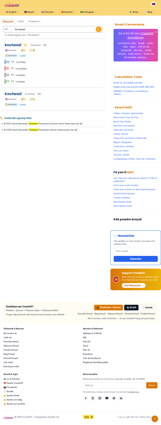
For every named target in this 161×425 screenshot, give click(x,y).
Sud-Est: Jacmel (121, 154)
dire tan (138, 50)
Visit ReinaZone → (133, 285)
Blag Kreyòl (100, 313)
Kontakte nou (133, 392)
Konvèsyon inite (11, 366)
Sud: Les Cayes (121, 150)
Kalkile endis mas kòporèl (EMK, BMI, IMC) (134, 87)
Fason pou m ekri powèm (126, 185)
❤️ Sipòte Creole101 (13, 383)
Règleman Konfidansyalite (95, 362)
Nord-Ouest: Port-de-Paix (126, 117)
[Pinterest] (114, 398)
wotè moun (134, 53)
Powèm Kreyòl (148, 313)
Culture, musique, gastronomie (128, 113)
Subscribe (135, 258)
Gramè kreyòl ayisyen (124, 193)
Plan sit (86, 350)
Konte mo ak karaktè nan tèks (128, 82)
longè (141, 43)
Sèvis (85, 345)
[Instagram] (99, 398)
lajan (132, 46)
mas (125, 46)
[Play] (45, 45)
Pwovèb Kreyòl (85, 313)
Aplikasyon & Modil (92, 333)
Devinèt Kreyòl (131, 313)
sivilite (23, 56)
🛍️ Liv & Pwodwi (12, 379)
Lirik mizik (8, 362)
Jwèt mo (8, 337)
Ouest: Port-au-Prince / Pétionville (130, 138)
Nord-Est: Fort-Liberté (124, 125)
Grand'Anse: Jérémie (124, 146)
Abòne (152, 385)
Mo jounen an (10, 333)
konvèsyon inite (126, 43)
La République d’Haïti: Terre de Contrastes (134, 159)
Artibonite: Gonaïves (123, 130)
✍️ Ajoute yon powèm (14, 403)
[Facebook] (85, 398)
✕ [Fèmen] (156, 31)
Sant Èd (86, 341)
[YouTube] (107, 398)
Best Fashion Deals (123, 206)
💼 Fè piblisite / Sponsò (109, 307)
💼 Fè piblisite (10, 387)
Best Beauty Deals (122, 202)
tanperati (126, 50)
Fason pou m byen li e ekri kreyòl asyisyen (134, 189)
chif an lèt (143, 46)
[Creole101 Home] (12, 4)
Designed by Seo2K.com (47, 417)
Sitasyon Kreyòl (115, 313)
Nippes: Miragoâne (123, 142)
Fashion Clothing (122, 197)
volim (150, 43)
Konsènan (88, 354)
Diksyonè (8, 21)
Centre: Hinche (121, 134)
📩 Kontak (147, 307)
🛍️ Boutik (131, 307)
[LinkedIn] (121, 398)
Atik (84, 337)
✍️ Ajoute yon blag (13, 399)
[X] (92, 398)
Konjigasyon (34, 21)
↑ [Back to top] (155, 418)
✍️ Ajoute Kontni (11, 395)
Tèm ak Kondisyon (92, 358)
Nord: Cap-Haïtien (122, 121)
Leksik (21, 21)
